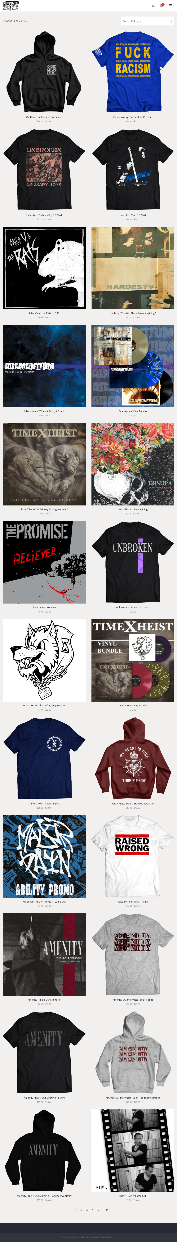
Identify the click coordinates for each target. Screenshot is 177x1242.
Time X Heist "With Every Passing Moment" (44, 509)
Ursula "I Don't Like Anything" (133, 509)
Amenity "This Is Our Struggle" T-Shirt (44, 1097)
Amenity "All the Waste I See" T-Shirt (133, 999)
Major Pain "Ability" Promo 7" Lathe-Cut (44, 901)
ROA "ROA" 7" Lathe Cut (132, 1195)
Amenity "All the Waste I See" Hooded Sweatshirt (133, 1097)
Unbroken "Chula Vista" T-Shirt (132, 607)
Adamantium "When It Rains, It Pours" (44, 411)
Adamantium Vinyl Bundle (133, 411)
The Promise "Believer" (44, 607)
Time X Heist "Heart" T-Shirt (44, 803)
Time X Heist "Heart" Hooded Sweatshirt (132, 803)
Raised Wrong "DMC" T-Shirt (132, 901)
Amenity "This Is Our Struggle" (44, 999)
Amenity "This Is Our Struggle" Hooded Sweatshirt (44, 1195)
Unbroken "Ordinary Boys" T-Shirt (44, 215)
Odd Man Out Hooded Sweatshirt (44, 117)
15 (107, 1210)
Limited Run (108, 1237)
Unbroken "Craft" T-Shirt (133, 215)
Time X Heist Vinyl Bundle (132, 705)
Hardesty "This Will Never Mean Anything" (133, 313)
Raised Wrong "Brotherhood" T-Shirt (133, 117)
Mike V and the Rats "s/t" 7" (44, 313)
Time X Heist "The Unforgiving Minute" (44, 705)
